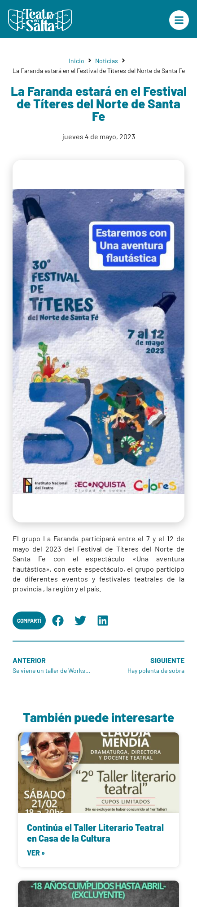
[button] (58, 620)
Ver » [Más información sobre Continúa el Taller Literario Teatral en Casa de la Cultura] (36, 852)
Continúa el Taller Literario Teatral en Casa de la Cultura (95, 832)
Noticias (106, 60)
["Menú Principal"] (179, 20)
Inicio (76, 60)
